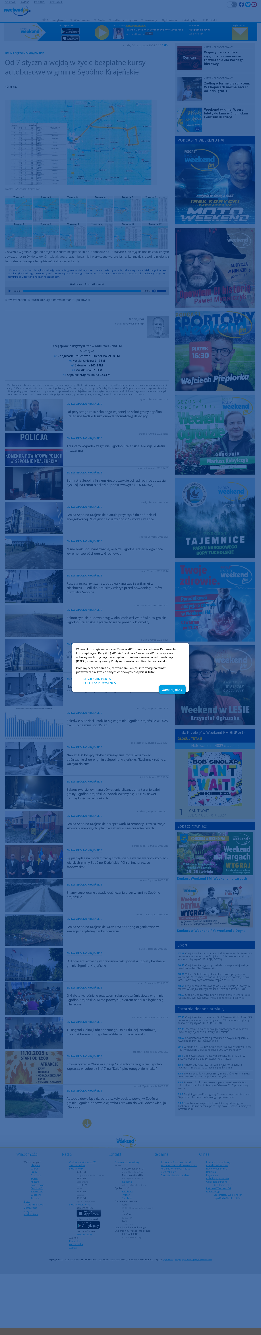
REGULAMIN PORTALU (99, 679)
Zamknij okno (172, 690)
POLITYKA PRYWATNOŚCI (101, 683)
